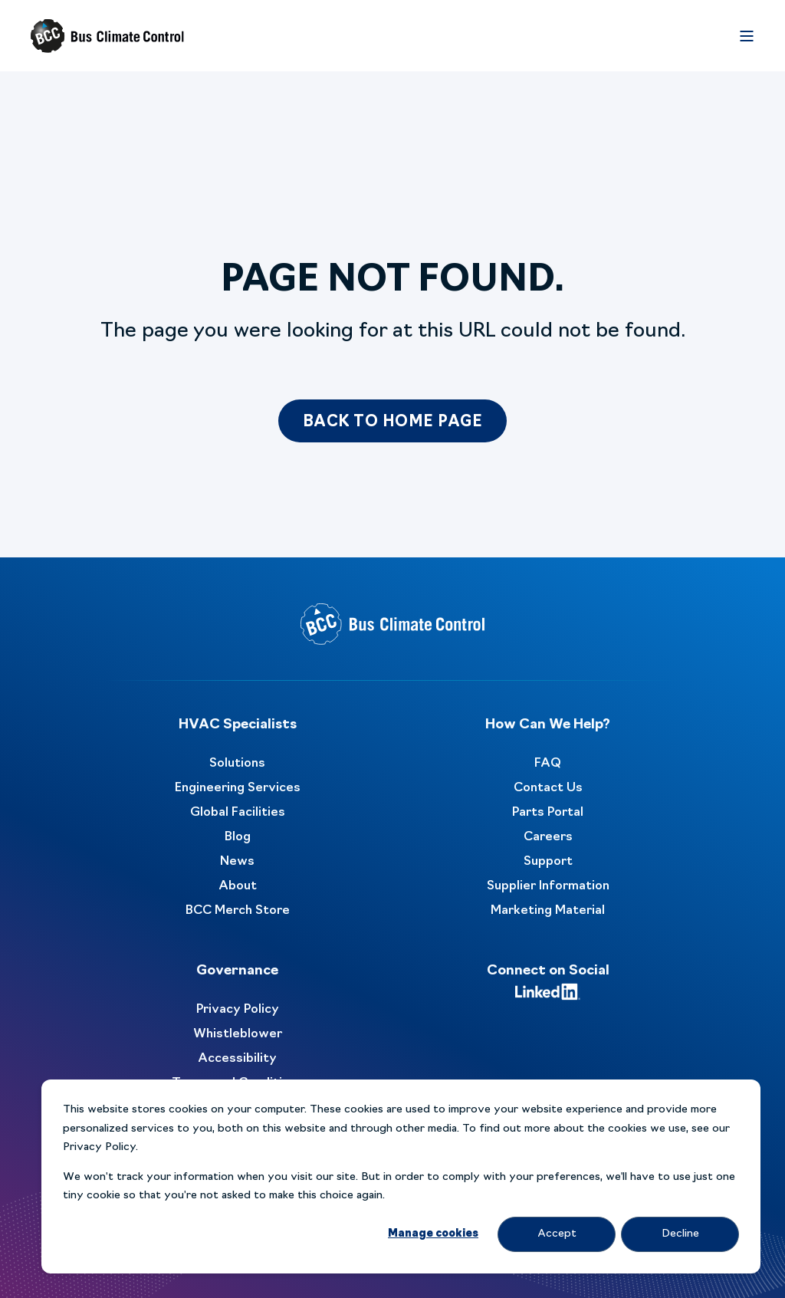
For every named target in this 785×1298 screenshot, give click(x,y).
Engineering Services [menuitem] (238, 788)
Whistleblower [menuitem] (237, 1034)
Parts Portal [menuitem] (547, 813)
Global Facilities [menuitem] (237, 813)
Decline (680, 1234)
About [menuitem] (237, 886)
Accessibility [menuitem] (237, 1059)
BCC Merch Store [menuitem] (238, 911)
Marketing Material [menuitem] (548, 911)
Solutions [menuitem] (237, 763)
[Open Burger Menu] (746, 36)
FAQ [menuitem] (547, 763)
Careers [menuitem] (548, 837)
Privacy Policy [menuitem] (237, 1010)
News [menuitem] (237, 862)
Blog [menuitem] (238, 837)
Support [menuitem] (548, 862)
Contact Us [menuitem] (548, 788)
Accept (556, 1234)
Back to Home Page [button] (393, 422)
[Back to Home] (107, 36)
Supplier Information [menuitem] (548, 886)
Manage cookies (433, 1234)
